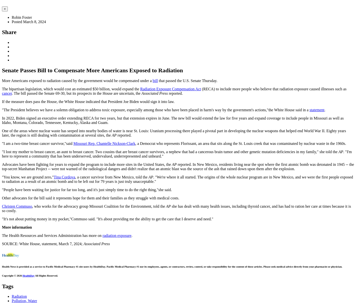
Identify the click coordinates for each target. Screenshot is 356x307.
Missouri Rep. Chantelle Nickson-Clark (104, 143)
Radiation (19, 296)
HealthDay (29, 275)
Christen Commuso (17, 206)
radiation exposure (117, 235)
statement (316, 110)
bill (155, 81)
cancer (7, 93)
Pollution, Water (24, 301)
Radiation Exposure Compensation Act (170, 89)
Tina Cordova (64, 177)
